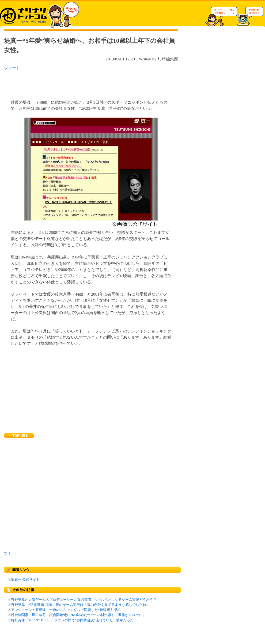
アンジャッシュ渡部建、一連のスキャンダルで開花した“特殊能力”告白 (66, 610)
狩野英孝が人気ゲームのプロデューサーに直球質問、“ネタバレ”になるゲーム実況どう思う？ (84, 600)
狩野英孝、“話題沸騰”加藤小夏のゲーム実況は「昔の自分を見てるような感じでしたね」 (80, 605)
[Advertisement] (73, 83)
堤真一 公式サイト (25, 580)
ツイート (12, 67)
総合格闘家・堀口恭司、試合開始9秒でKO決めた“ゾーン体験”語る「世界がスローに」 (78, 615)
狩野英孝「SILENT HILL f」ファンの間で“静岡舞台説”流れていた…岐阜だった (72, 620)
